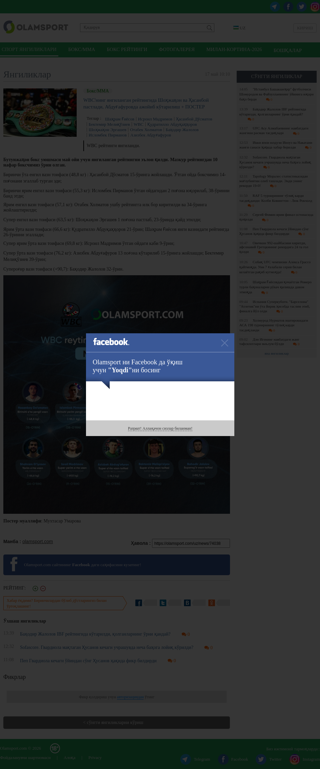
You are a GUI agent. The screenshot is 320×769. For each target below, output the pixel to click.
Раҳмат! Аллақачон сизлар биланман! (160, 428)
